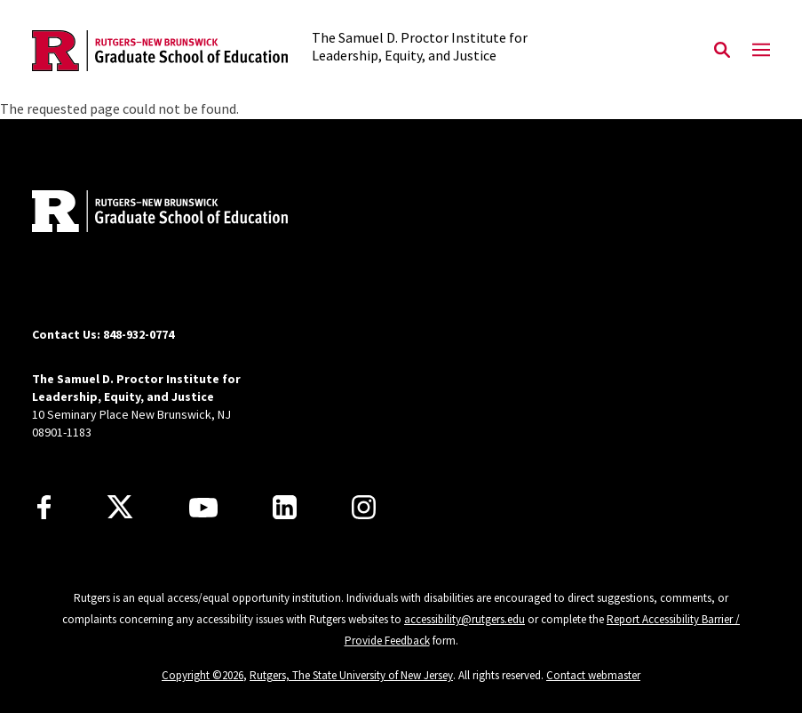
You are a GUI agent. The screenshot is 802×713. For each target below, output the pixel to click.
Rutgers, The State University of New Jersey (351, 675)
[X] (120, 508)
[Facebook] (44, 507)
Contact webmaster (593, 675)
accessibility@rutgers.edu (464, 619)
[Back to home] (149, 213)
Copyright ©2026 (202, 675)
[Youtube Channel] (203, 507)
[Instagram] (364, 507)
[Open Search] (722, 50)
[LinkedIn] (285, 507)
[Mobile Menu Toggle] (761, 50)
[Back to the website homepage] (160, 51)
